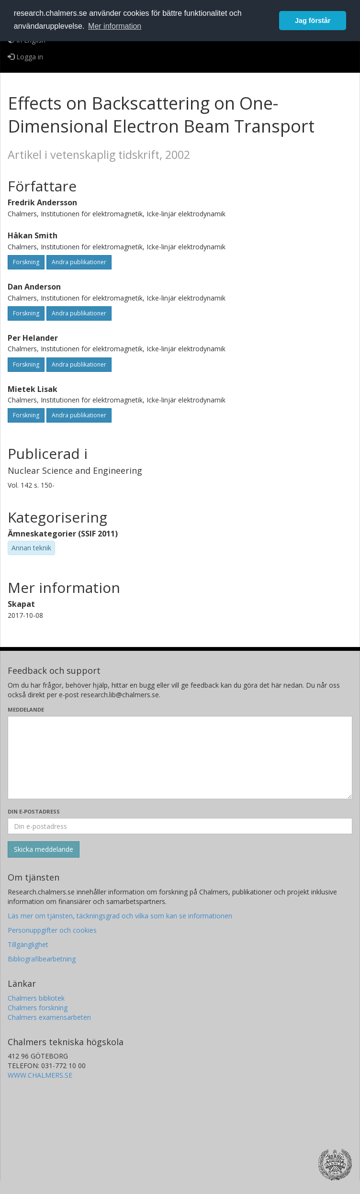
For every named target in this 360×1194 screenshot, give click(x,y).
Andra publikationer (79, 262)
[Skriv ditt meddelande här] (180, 757)
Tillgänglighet (28, 944)
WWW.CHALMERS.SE (40, 1075)
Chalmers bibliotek (36, 998)
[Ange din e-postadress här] (180, 826)
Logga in (25, 56)
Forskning (26, 262)
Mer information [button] (114, 26)
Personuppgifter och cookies (52, 930)
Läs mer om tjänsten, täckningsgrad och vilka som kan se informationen (120, 915)
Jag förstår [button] (312, 20)
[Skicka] (43, 849)
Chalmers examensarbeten (49, 1017)
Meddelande (26, 709)
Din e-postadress (34, 811)
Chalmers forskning (38, 1007)
